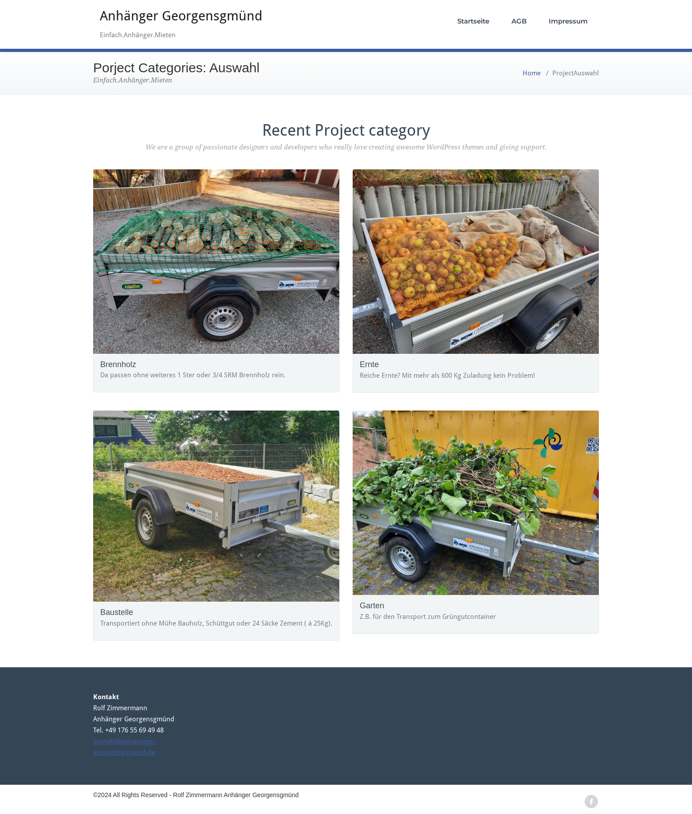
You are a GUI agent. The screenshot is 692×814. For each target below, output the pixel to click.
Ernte (369, 364)
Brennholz (118, 364)
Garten (372, 605)
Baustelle (116, 612)
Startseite (473, 21)
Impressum (568, 21)
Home (532, 73)
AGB (519, 21)
